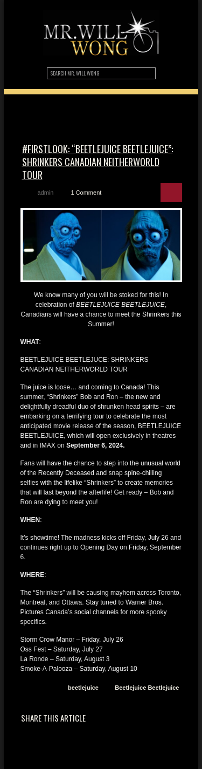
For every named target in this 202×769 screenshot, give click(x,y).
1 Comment (86, 192)
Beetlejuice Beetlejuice (147, 687)
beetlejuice (83, 687)
